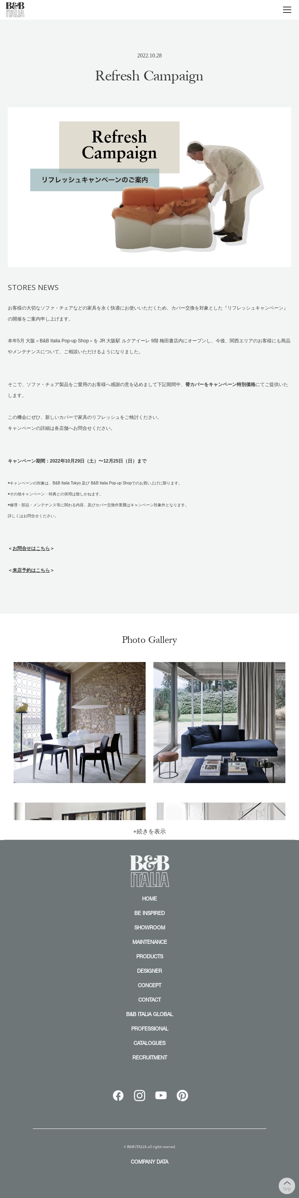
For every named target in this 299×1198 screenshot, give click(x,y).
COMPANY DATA (149, 1162)
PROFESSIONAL (149, 1028)
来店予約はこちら (31, 570)
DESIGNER (149, 971)
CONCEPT (149, 985)
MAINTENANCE (149, 942)
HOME (149, 898)
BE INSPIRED (149, 913)
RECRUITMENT (149, 1057)
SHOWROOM (149, 927)
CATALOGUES (149, 1043)
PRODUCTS (149, 956)
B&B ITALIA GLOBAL (149, 1014)
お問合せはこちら (31, 548)
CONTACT (149, 1000)
